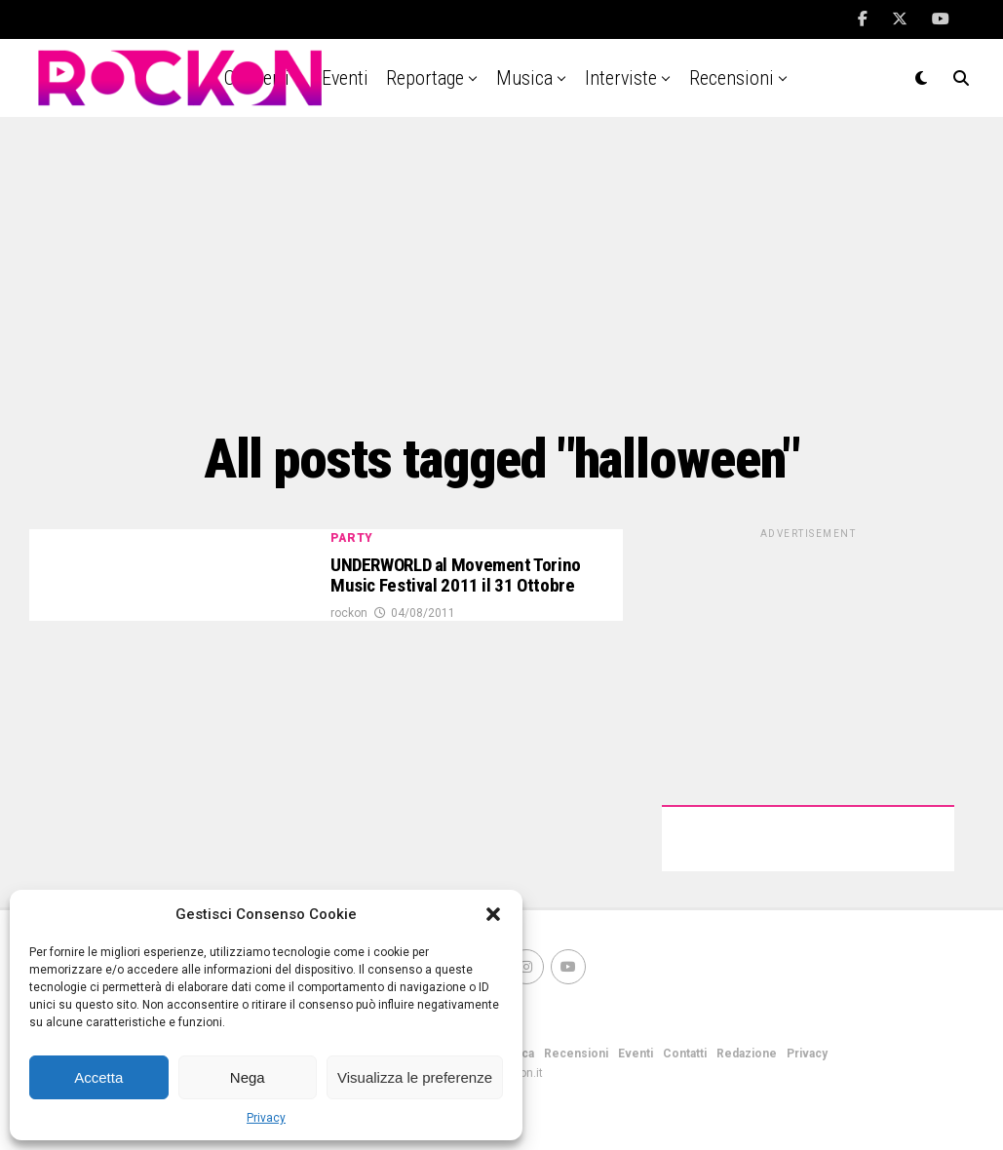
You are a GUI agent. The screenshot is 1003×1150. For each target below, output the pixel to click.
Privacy (266, 1118)
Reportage (425, 78)
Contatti (685, 1053)
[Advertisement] (501, 272)
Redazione (746, 1053)
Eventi (635, 1053)
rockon (348, 643)
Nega (247, 1077)
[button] (493, 914)
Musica (524, 78)
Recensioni (731, 78)
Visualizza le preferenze (414, 1077)
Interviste (621, 78)
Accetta (98, 1077)
